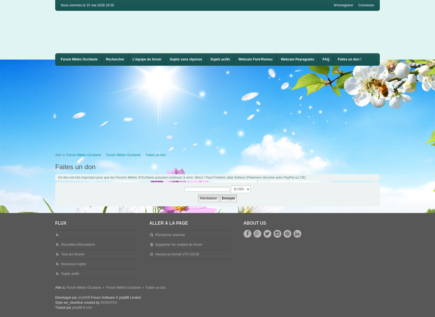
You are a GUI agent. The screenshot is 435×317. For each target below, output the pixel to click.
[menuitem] (255, 59)
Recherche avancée (170, 235)
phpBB (83, 298)
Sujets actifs (220, 59)
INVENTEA (108, 303)
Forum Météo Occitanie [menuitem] (79, 59)
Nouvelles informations (78, 245)
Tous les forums (73, 254)
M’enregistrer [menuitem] (343, 5)
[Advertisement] (221, 107)
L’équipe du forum (147, 59)
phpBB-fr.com (82, 308)
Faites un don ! (349, 59)
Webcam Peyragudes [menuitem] (297, 59)
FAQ (326, 59)
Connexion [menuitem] (366, 5)
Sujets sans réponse (186, 59)
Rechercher (115, 59)
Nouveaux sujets (73, 264)
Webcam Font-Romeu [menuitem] (255, 59)
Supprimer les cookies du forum (178, 245)
